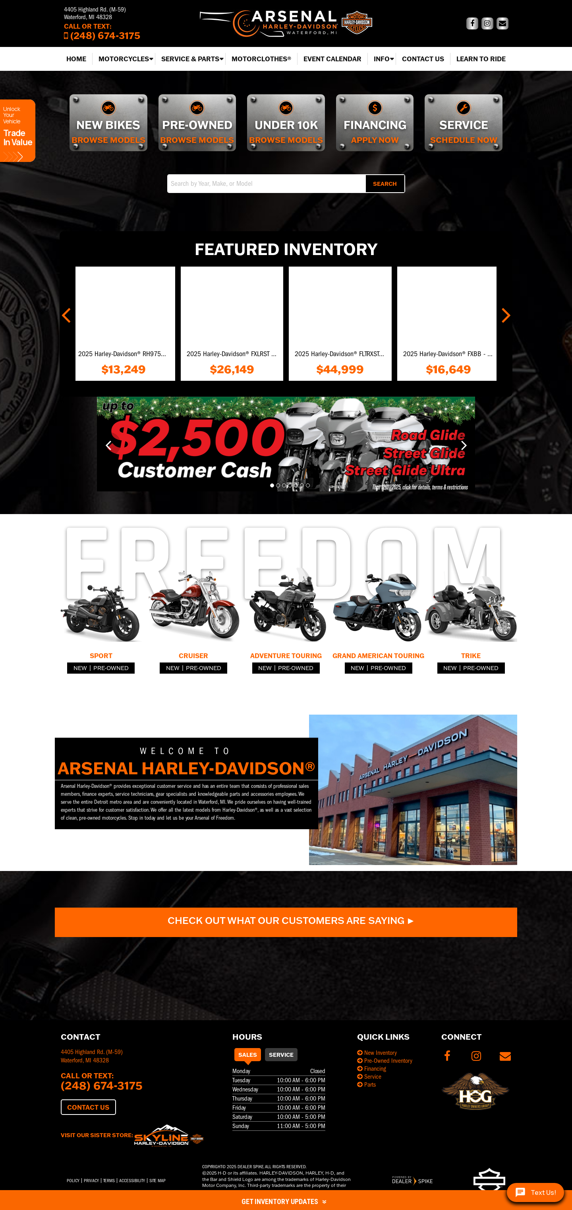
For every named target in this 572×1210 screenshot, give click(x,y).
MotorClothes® (261, 59)
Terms (109, 1180)
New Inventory (377, 1052)
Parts (366, 1084)
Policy (73, 1180)
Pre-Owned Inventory (384, 1060)
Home (76, 59)
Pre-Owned (111, 668)
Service (281, 1054)
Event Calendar (332, 59)
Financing (371, 1068)
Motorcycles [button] (124, 59)
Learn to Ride (481, 59)
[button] (66, 313)
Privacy (91, 1180)
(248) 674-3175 (102, 1085)
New (80, 668)
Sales (247, 1054)
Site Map (157, 1180)
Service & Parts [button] (190, 59)
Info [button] (382, 59)
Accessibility (132, 1180)
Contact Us (423, 59)
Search (385, 183)
